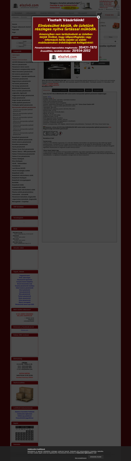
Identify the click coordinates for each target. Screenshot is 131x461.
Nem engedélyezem (81, 458)
